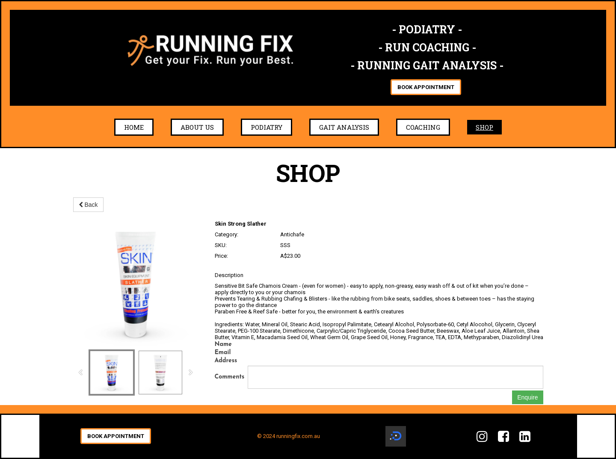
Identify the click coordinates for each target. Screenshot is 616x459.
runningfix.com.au (298, 436)
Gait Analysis (344, 127)
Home (134, 127)
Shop (484, 127)
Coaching (423, 127)
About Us (197, 127)
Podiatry (266, 127)
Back (88, 204)
